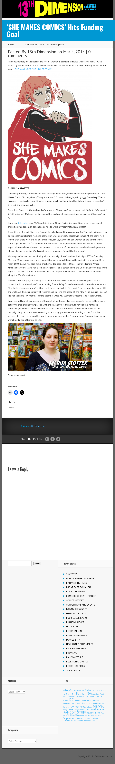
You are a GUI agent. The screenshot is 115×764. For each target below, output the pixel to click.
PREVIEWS (71, 652)
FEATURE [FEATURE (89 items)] (78, 703)
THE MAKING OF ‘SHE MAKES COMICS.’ (34, 69)
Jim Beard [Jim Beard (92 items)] (89, 707)
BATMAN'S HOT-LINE (76, 582)
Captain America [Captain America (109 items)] (69, 696)
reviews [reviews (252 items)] (91, 712)
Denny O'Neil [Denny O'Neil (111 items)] (80, 700)
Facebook (52, 439)
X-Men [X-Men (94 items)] (92, 721)
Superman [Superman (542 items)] (69, 718)
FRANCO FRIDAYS (75, 622)
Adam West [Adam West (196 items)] (68, 690)
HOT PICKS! (72, 626)
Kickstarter (23, 222)
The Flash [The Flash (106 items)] (79, 718)
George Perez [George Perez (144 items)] (87, 703)
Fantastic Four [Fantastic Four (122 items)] (68, 703)
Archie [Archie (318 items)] (88, 690)
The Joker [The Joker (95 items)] (87, 718)
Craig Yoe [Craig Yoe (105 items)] (95, 696)
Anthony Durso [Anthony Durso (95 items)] (79, 690)
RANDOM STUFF (74, 657)
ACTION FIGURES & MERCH (80, 578)
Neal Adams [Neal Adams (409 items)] (97, 709)
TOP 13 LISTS (73, 670)
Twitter (58, 439)
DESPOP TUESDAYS (76, 613)
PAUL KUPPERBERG (76, 648)
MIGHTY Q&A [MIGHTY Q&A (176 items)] (75, 709)
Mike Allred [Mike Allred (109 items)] (85, 709)
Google (47, 439)
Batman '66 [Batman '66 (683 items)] (83, 693)
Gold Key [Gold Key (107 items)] (96, 703)
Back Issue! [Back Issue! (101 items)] (96, 690)
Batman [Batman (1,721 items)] (69, 693)
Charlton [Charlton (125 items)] (88, 696)
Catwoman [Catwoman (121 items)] (80, 696)
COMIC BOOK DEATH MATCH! (81, 595)
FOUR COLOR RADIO (76, 617)
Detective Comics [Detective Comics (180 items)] (92, 700)
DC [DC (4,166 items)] (71, 699)
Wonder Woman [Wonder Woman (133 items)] (83, 720)
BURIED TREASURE (76, 591)
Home (11, 44)
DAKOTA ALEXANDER (76, 609)
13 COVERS (71, 574)
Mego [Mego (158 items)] (65, 709)
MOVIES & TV (73, 639)
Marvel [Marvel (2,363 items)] (98, 706)
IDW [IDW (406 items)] (72, 706)
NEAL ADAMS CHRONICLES (79, 644)
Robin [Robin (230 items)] (97, 712)
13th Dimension (41, 51)
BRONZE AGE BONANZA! (78, 587)
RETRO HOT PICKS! (75, 665)
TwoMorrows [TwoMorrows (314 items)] (70, 720)
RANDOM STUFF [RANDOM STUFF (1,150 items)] (75, 712)
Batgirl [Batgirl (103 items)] (103, 690)
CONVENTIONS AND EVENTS (80, 604)
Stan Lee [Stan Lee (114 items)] (83, 715)
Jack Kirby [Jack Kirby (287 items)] (80, 706)
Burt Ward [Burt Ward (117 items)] (100, 694)
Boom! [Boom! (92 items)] (93, 694)
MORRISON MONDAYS (77, 635)
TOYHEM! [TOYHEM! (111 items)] (94, 718)
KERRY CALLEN (74, 630)
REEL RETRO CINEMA (77, 661)
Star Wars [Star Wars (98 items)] (98, 716)
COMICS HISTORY (75, 600)
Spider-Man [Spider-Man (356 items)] (73, 715)
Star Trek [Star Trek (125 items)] (90, 715)
